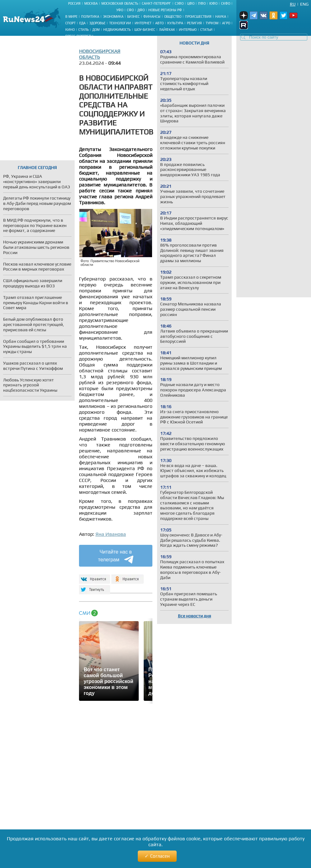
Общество (172, 16)
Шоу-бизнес (144, 29)
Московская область (119, 3)
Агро (226, 23)
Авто (159, 23)
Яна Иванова (110, 534)
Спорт (70, 23)
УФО (119, 10)
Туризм (212, 23)
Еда (82, 23)
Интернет (143, 23)
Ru (292, 4)
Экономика (113, 16)
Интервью (188, 29)
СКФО (225, 3)
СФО (130, 10)
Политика (90, 16)
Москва (91, 3)
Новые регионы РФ (165, 10)
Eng (304, 4)
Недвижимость (117, 29)
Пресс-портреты (79, 36)
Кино (70, 29)
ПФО (202, 3)
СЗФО (179, 3)
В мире (71, 16)
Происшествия (198, 16)
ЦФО (190, 3)
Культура (175, 23)
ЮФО (213, 3)
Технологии (120, 23)
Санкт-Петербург (156, 3)
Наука (220, 16)
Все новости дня (194, 615)
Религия (194, 23)
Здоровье (97, 23)
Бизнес (133, 16)
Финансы (151, 16)
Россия (74, 3)
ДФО (141, 10)
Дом (96, 29)
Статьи (206, 29)
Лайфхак (167, 29)
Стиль (83, 29)
